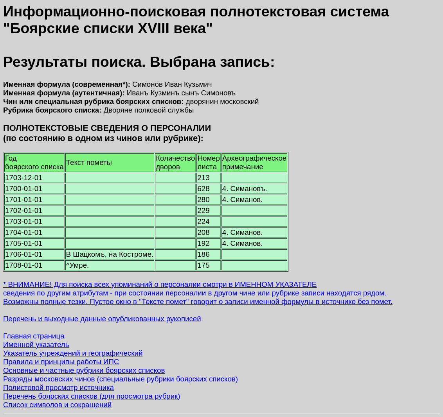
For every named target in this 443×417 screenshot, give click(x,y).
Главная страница (34, 336)
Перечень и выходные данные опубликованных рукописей (102, 319)
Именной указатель (36, 344)
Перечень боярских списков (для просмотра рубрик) (91, 396)
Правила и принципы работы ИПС (61, 362)
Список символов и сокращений (57, 405)
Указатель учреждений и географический (72, 353)
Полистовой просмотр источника (58, 387)
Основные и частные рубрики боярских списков (84, 370)
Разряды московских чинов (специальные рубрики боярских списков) (120, 379)
